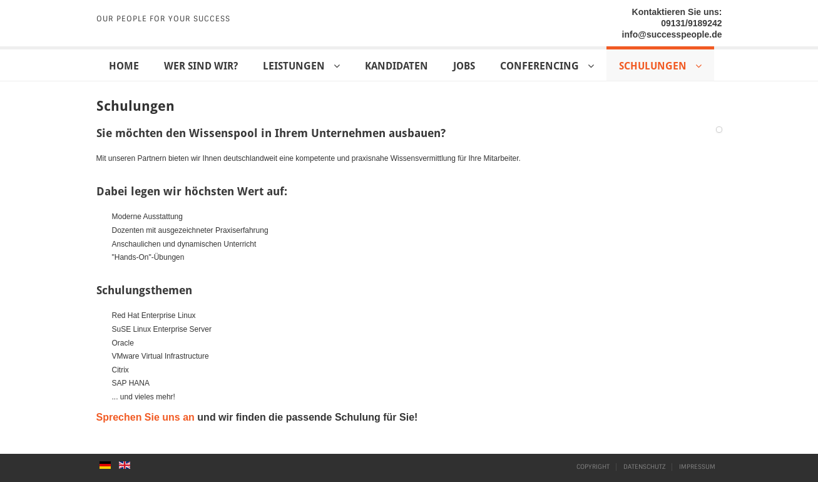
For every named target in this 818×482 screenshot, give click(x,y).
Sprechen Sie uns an (145, 417)
